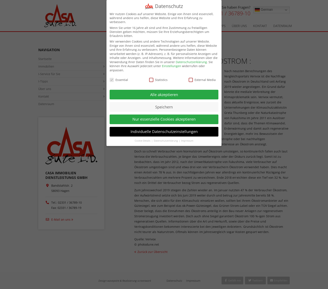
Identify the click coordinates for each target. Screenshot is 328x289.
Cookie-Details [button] (143, 137)
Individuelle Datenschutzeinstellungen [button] (164, 127)
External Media (202, 76)
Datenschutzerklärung (191, 58)
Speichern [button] (164, 103)
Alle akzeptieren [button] (164, 91)
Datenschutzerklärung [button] (166, 137)
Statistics (158, 76)
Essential (119, 76)
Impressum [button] (187, 137)
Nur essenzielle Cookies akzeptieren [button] (164, 115)
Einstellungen (171, 63)
